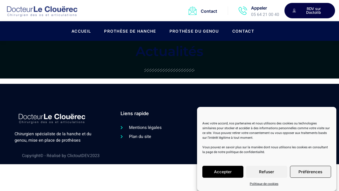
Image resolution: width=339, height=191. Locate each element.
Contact (209, 11)
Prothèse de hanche (130, 31)
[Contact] (192, 10)
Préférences (310, 173)
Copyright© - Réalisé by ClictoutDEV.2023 (61, 156)
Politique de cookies (264, 185)
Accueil (81, 31)
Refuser (266, 173)
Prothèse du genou (194, 31)
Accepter (223, 173)
